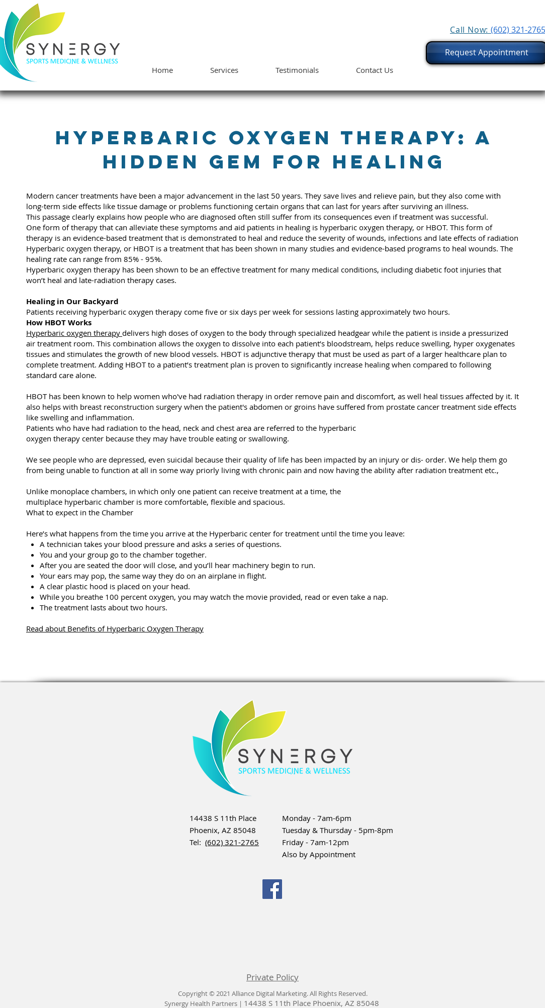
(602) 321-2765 (232, 842)
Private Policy (272, 977)
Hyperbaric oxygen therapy (74, 333)
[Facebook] (272, 889)
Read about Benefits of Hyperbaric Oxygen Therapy (115, 628)
